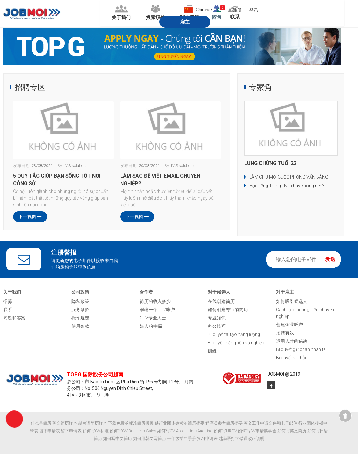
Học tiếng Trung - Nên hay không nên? (286, 185)
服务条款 (80, 309)
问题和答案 (14, 318)
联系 (7, 309)
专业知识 (217, 318)
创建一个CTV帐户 (157, 309)
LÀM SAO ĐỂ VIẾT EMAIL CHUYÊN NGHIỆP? (160, 179)
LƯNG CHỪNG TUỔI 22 (270, 163)
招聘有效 (285, 333)
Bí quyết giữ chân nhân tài (301, 349)
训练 (212, 351)
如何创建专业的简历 (228, 309)
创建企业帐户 (289, 324)
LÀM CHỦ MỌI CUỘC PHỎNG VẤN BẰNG (288, 177)
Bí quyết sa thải (291, 358)
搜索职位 (121, 14)
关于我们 (82, 14)
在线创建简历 (221, 301)
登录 (233, 9)
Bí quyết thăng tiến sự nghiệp (236, 343)
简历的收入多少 (155, 301)
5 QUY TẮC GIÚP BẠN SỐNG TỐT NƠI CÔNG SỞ (56, 179)
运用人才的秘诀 (291, 341)
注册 (215, 9)
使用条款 (80, 326)
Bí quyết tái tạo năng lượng (234, 334)
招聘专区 (30, 87)
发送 (330, 260)
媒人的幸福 (151, 326)
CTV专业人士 (153, 318)
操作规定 (80, 318)
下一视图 (30, 216)
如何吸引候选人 (291, 301)
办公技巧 (217, 326)
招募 (7, 301)
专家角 (260, 87)
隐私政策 (80, 301)
